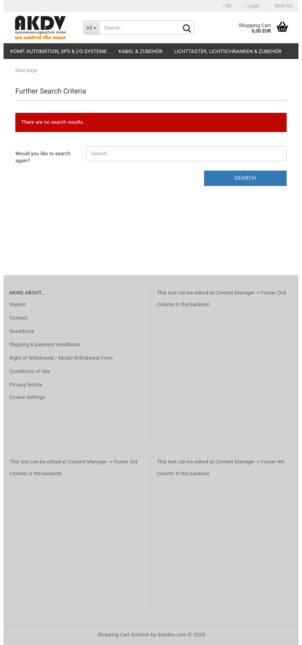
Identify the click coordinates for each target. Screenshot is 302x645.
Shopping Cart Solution (124, 635)
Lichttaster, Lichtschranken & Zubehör (228, 51)
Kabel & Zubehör (140, 51)
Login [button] (251, 6)
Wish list (282, 6)
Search (245, 178)
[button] (227, 6)
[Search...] (91, 27)
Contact (18, 318)
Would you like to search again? (42, 157)
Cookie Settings (27, 397)
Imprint (17, 304)
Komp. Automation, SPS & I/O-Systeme (58, 51)
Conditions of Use (29, 371)
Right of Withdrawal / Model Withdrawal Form (60, 358)
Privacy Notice (25, 385)
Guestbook (21, 331)
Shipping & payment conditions (44, 344)
